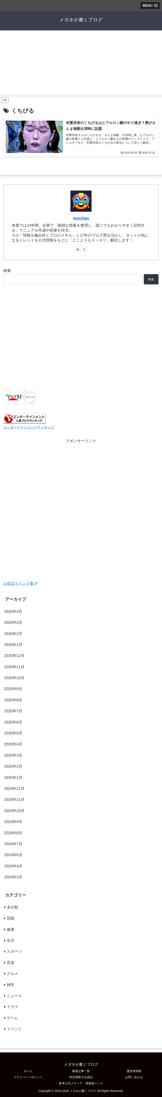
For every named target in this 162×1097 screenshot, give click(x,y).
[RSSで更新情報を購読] (84, 249)
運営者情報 (134, 1071)
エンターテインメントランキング (28, 427)
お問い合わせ (134, 1077)
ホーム (28, 1071)
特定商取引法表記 (81, 1077)
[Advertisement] (81, 65)
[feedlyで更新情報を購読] (77, 249)
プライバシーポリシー (28, 1077)
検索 (7, 270)
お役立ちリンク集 (20, 583)
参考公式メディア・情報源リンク (81, 1083)
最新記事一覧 (81, 1071)
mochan (81, 218)
